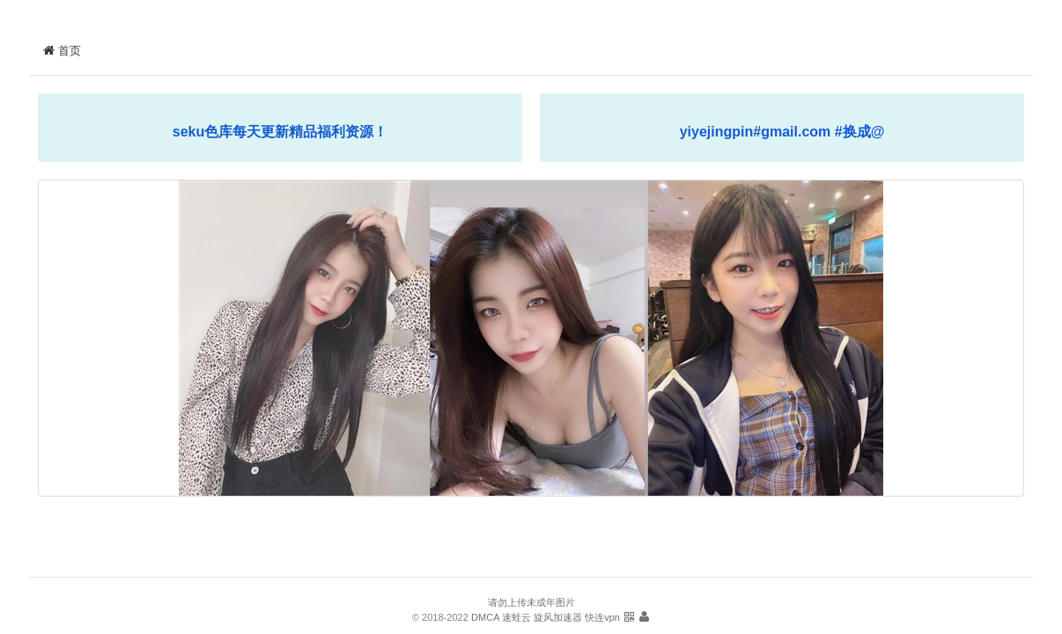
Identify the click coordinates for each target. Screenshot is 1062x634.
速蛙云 (516, 617)
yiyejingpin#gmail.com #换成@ (782, 131)
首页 (61, 50)
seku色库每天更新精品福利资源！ (280, 131)
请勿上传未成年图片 (531, 602)
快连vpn (602, 617)
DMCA (485, 617)
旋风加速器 (558, 617)
